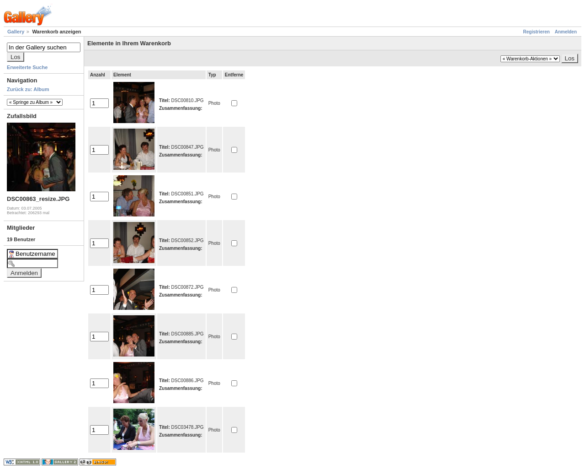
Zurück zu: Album (28, 89)
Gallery (15, 31)
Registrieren (536, 31)
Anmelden (566, 31)
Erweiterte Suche (27, 67)
